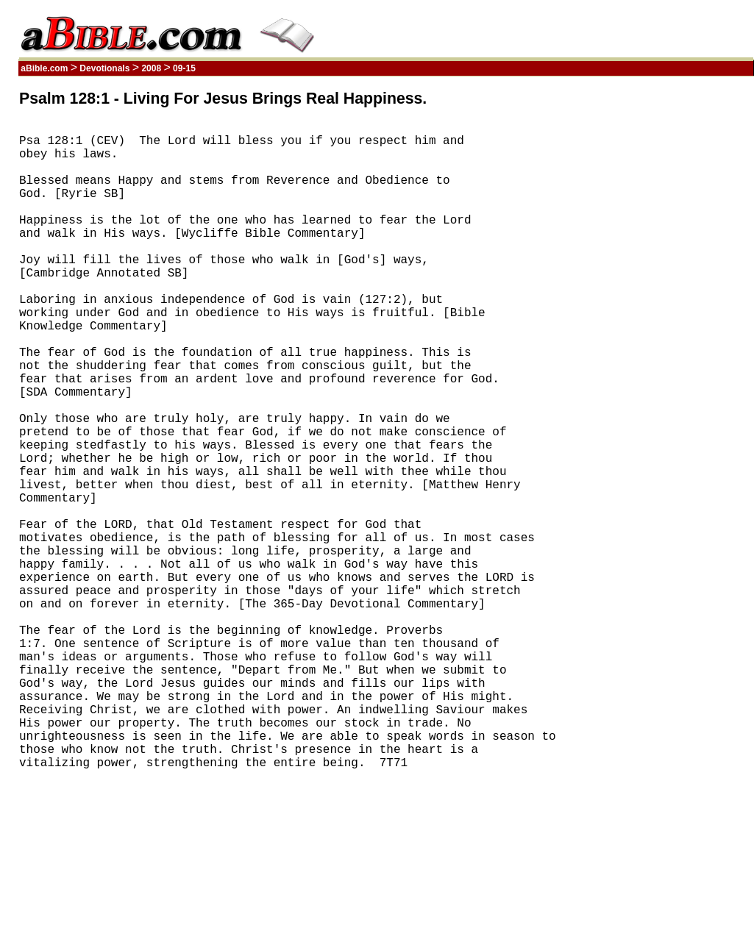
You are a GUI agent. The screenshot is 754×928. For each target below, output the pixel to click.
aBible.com (44, 68)
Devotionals (104, 68)
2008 (151, 68)
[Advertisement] (683, 311)
